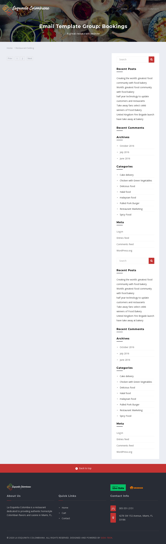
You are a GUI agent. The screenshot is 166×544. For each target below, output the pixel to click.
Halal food (125, 191)
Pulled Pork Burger (129, 203)
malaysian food (128, 197)
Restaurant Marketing (131, 208)
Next (30, 58)
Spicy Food (125, 214)
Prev (10, 58)
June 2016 (125, 158)
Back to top (83, 468)
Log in (120, 231)
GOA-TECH (106, 537)
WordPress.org (124, 250)
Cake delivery (127, 174)
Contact (153, 8)
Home (124, 8)
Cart (138, 8)
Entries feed (123, 237)
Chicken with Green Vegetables (136, 180)
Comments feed (125, 244)
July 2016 (124, 152)
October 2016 (127, 145)
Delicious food (127, 186)
